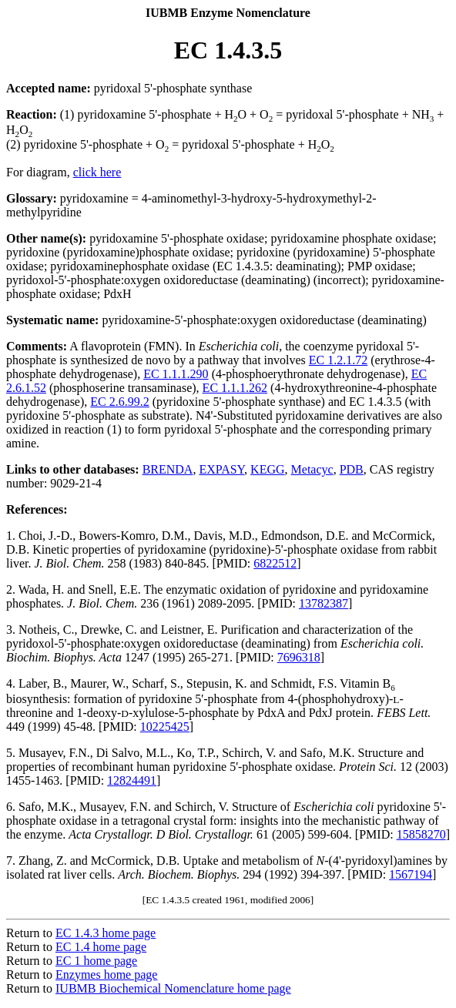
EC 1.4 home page (100, 946)
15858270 (421, 834)
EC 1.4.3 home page (105, 932)
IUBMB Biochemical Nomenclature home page (173, 988)
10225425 (164, 726)
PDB (352, 469)
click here (97, 172)
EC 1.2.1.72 (338, 360)
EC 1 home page (96, 960)
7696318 (298, 657)
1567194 (410, 874)
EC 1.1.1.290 (175, 373)
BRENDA (167, 469)
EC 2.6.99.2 (119, 401)
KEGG (267, 469)
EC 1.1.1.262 (235, 387)
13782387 (323, 603)
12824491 (131, 780)
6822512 (275, 563)
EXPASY (221, 469)
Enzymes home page (106, 974)
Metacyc (312, 469)
